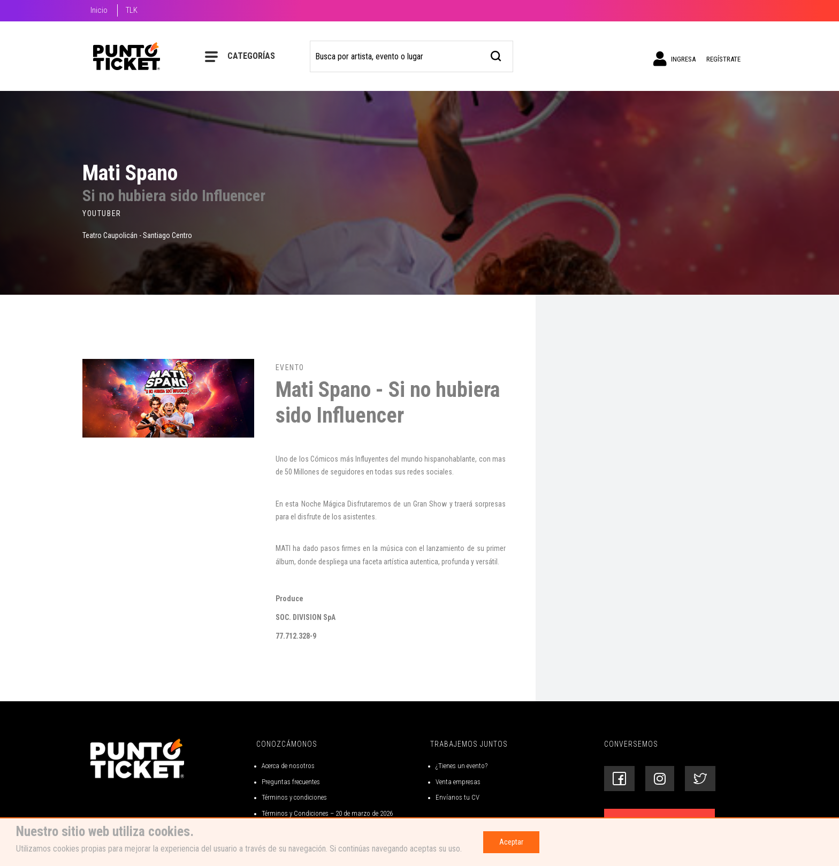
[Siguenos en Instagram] (659, 778)
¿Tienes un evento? (461, 766)
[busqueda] (496, 54)
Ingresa (674, 58)
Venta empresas (458, 782)
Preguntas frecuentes (291, 782)
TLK (132, 10)
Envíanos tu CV (457, 797)
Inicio (99, 10)
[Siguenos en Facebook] (619, 778)
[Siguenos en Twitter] (700, 778)
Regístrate (723, 59)
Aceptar (511, 842)
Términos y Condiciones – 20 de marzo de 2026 (327, 813)
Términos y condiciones (294, 797)
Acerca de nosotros (288, 766)
